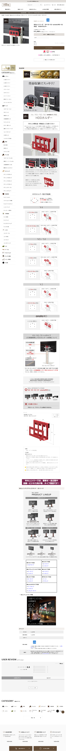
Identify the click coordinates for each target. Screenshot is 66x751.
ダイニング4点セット (8, 177)
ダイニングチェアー (8, 190)
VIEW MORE (9, 741)
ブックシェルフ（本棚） (8, 200)
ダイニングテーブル (8, 187)
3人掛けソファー (7, 86)
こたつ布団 (6, 236)
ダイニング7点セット (8, 184)
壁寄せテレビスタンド (8, 167)
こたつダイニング (7, 243)
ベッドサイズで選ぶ (8, 138)
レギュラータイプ (32, 590)
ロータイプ (46, 564)
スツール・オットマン (8, 102)
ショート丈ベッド (7, 132)
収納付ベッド (6, 115)
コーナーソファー (7, 96)
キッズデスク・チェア (8, 223)
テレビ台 (7, 15)
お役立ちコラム (32, 9)
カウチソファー (7, 92)
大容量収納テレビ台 (8, 164)
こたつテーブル (7, 233)
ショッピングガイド (45, 653)
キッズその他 (6, 226)
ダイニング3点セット (8, 174)
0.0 (28, 667)
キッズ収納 (6, 217)
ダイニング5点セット (8, 181)
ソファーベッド (7, 89)
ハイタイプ (45, 566)
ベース (44, 579)
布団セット (6, 148)
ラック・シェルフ (7, 197)
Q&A (49, 678)
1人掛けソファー (7, 79)
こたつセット (6, 239)
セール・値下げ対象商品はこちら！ (33, 1)
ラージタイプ (31, 586)
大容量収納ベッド (7, 118)
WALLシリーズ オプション (15, 15)
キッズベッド (6, 220)
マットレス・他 (6, 151)
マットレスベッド (7, 122)
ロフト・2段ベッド (7, 125)
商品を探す (7, 9)
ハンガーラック (7, 207)
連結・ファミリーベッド (8, 128)
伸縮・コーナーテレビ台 (8, 161)
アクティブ (45, 581)
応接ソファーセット (7, 99)
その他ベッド (6, 135)
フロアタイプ (31, 565)
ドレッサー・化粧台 (7, 210)
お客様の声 (17, 678)
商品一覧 (33, 717)
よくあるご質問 (45, 9)
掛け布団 (5, 145)
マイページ (47, 4)
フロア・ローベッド (7, 109)
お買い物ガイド (57, 9)
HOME (3, 15)
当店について (20, 9)
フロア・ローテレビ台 (8, 158)
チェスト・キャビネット (8, 203)
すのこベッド (6, 112)
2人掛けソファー (7, 82)
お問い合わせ (61, 4)
